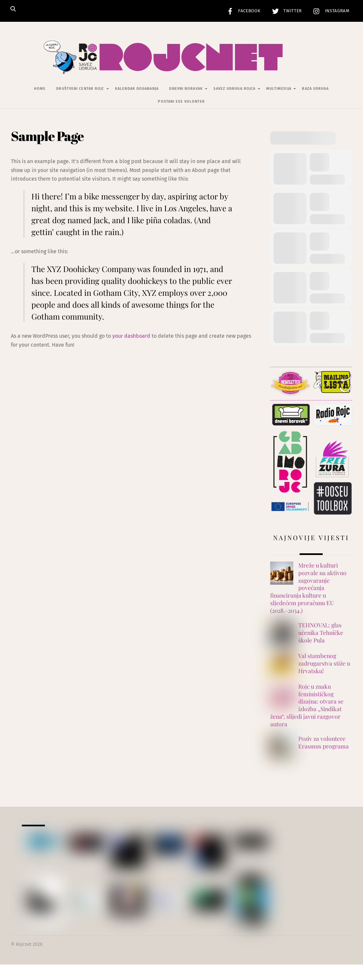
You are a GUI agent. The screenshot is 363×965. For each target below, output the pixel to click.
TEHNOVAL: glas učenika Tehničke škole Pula (320, 633)
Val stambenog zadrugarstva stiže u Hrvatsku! (324, 664)
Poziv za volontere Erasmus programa (323, 743)
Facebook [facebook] (242, 11)
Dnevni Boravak (185, 89)
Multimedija (278, 89)
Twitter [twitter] (285, 11)
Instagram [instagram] (329, 11)
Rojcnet (23, 945)
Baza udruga (315, 89)
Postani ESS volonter (181, 102)
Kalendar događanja (137, 89)
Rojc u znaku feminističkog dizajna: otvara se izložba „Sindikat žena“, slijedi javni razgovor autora (307, 705)
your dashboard (131, 336)
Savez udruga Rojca (234, 89)
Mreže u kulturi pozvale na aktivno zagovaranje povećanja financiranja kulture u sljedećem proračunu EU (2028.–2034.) (308, 588)
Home (39, 89)
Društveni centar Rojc (80, 89)
